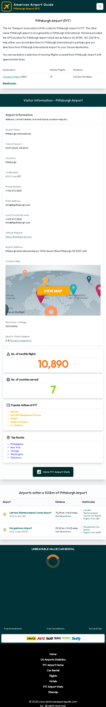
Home (53, 650)
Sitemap (53, 688)
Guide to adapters (20, 337)
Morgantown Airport (21, 524)
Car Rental (53, 667)
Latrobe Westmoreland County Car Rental (92, 509)
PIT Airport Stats (53, 683)
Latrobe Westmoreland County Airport (30, 509)
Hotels (53, 678)
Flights (53, 672)
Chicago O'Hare (11, 76)
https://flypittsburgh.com (18, 233)
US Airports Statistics (53, 656)
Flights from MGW (92, 529)
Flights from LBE (91, 515)
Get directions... (63, 512)
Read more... (10, 83)
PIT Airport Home (53, 661)
